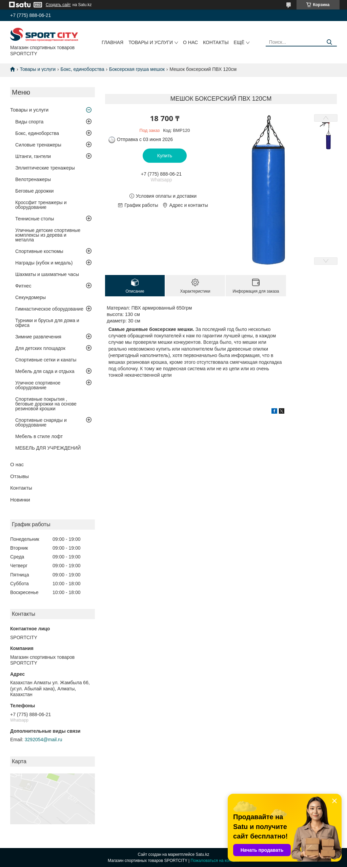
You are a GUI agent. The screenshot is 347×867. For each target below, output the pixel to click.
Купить (164, 155)
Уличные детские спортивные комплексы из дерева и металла (47, 235)
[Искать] (329, 42)
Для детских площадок (40, 348)
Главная (112, 42)
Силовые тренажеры (38, 144)
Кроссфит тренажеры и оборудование (41, 205)
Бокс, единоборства (82, 69)
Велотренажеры (33, 179)
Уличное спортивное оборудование (37, 385)
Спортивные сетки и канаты (45, 359)
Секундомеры (30, 297)
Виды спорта (29, 121)
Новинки (20, 500)
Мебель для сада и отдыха (44, 371)
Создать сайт (58, 4)
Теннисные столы (34, 218)
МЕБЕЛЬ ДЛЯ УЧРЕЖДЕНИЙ (48, 448)
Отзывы (19, 476)
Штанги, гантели (33, 156)
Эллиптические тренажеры (45, 168)
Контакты (216, 42)
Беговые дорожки (34, 191)
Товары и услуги (150, 42)
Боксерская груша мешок (137, 69)
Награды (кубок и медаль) (44, 262)
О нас (190, 42)
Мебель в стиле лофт (39, 436)
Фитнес (23, 286)
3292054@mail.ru (43, 739)
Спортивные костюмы (39, 251)
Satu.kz (202, 854)
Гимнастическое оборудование (49, 309)
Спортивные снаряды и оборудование (41, 422)
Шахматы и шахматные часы (47, 274)
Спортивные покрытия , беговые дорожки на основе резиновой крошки (46, 403)
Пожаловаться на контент (215, 860)
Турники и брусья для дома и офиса (47, 323)
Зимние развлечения (38, 336)
